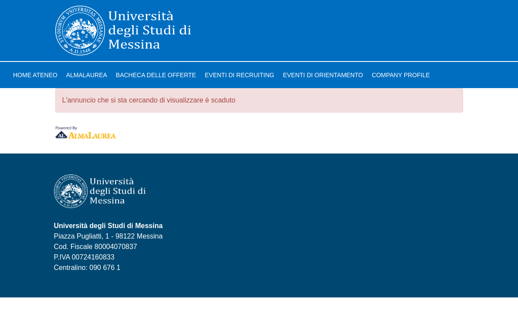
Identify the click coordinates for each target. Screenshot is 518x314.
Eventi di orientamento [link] (323, 75)
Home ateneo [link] (35, 75)
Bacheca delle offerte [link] (156, 75)
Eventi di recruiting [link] (239, 75)
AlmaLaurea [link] (86, 75)
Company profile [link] (401, 75)
